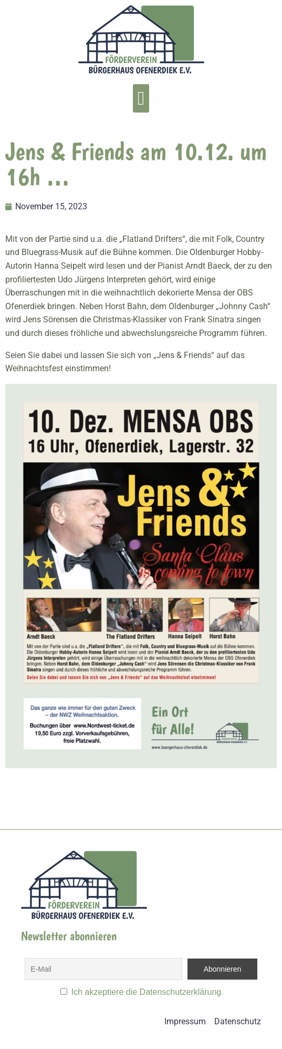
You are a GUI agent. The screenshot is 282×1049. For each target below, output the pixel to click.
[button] (141, 98)
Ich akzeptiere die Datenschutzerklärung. (147, 991)
